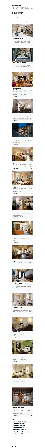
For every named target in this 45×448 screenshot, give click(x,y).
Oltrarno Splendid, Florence (18, 38)
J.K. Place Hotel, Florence (17, 307)
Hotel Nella (21, 12)
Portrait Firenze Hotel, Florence (18, 113)
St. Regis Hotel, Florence (17, 88)
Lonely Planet (14, 39)
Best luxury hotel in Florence (16, 14)
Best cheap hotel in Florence (16, 12)
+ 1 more (17, 212)
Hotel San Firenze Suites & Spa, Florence (20, 354)
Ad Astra (22, 13)
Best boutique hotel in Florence (16, 13)
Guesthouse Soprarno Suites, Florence (19, 283)
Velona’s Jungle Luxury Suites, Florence (19, 62)
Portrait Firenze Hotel (23, 14)
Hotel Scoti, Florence (16, 331)
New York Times (15, 63)
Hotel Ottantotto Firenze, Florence (19, 407)
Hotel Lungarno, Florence (17, 186)
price (16, 17)
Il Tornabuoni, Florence (17, 210)
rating (19, 17)
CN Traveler (14, 187)
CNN (13, 139)
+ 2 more (18, 39)
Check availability (15, 96)
